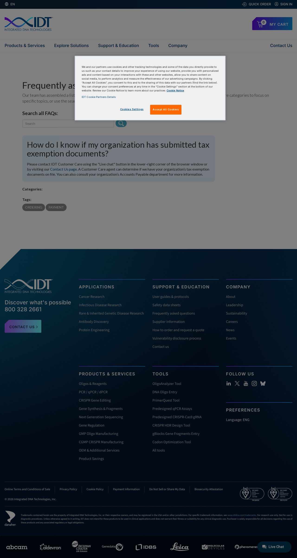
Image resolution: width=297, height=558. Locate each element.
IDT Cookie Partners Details (99, 97)
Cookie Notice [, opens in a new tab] (175, 90)
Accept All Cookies (166, 109)
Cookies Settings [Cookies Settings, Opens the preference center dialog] (132, 109)
